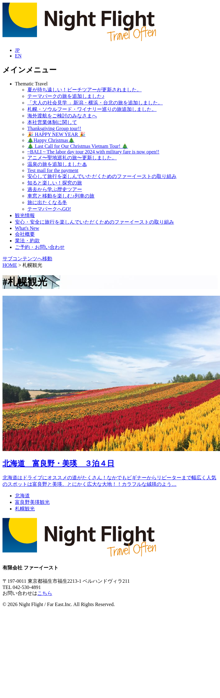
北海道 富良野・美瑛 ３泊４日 (58, 463)
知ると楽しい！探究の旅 (54, 182)
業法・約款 (27, 240)
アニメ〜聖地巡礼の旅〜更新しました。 (72, 157)
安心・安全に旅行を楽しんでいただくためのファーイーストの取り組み (94, 222)
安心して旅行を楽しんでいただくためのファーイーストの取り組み (101, 176)
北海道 (22, 495)
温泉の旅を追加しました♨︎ (57, 164)
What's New (27, 228)
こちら (44, 593)
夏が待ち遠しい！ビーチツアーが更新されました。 (84, 89)
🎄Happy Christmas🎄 (51, 140)
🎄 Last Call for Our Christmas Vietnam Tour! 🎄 (77, 146)
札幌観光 (25, 508)
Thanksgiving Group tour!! (54, 128)
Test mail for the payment (52, 170)
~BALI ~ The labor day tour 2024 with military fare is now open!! (93, 151)
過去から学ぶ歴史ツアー (54, 189)
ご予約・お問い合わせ (40, 247)
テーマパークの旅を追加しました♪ (65, 96)
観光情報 (25, 215)
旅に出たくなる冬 (47, 202)
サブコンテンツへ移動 (27, 258)
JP (17, 50)
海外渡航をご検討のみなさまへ (62, 115)
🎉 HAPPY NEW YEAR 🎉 (56, 134)
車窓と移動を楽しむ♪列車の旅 (60, 195)
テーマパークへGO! (49, 209)
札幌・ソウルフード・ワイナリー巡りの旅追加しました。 (92, 109)
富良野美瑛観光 (32, 502)
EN (18, 55)
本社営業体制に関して (52, 122)
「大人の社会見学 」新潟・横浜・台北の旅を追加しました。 (95, 102)
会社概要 (25, 234)
